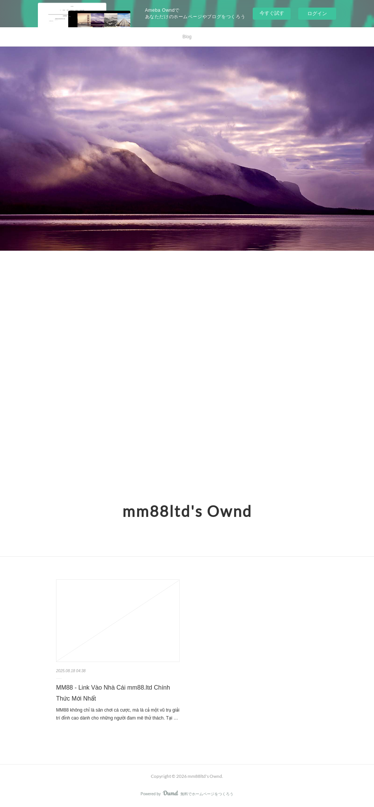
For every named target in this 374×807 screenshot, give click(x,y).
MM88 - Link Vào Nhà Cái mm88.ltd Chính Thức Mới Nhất (113, 693)
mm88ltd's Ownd (187, 511)
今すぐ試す (272, 13)
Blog (186, 36)
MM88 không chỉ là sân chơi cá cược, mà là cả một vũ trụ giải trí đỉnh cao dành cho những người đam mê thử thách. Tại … (117, 714)
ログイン (317, 13)
